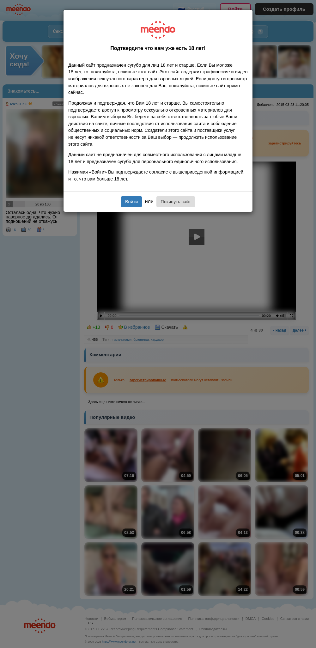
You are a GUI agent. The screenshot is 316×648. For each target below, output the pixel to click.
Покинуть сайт (176, 201)
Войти (131, 201)
